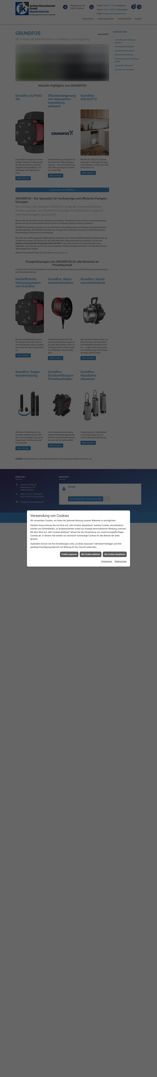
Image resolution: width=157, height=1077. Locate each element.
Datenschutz (121, 541)
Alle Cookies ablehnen (90, 534)
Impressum (106, 541)
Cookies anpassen (69, 534)
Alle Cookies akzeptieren (114, 534)
